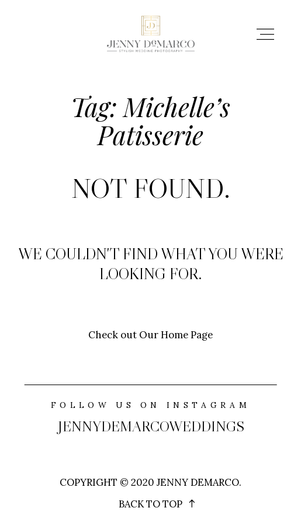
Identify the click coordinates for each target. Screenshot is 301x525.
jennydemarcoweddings (150, 426)
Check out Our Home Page (150, 334)
